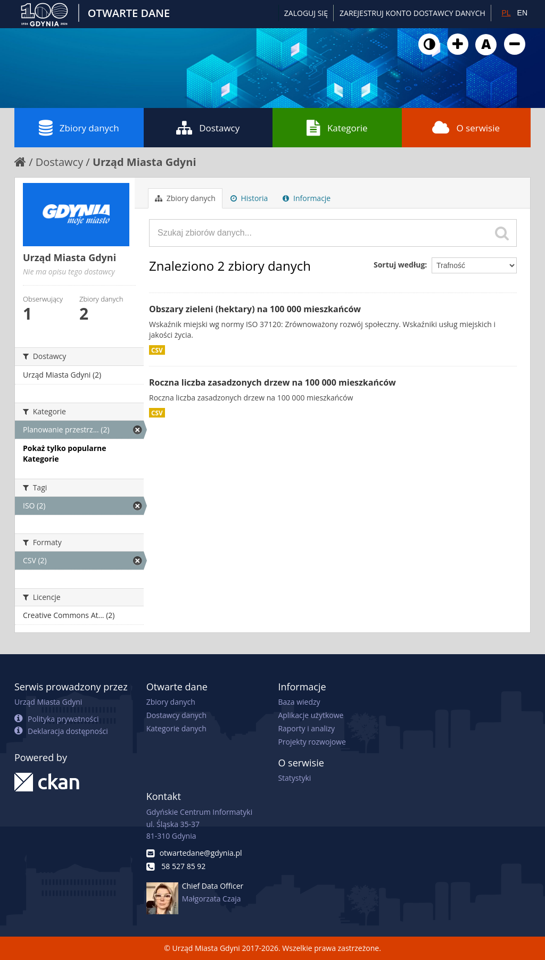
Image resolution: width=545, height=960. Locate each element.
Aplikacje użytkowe (310, 715)
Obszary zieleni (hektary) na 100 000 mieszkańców (255, 309)
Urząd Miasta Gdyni (144, 162)
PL (505, 13)
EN (522, 13)
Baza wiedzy (299, 702)
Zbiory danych (79, 128)
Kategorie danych (176, 728)
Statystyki (294, 778)
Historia (249, 198)
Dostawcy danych (176, 715)
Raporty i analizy (306, 728)
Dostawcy (208, 128)
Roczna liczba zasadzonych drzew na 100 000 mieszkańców (272, 382)
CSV (157, 350)
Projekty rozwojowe (312, 742)
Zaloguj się (306, 13)
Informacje (307, 198)
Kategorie (337, 128)
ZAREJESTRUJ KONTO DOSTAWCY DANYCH (412, 13)
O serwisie (466, 128)
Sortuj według (399, 265)
